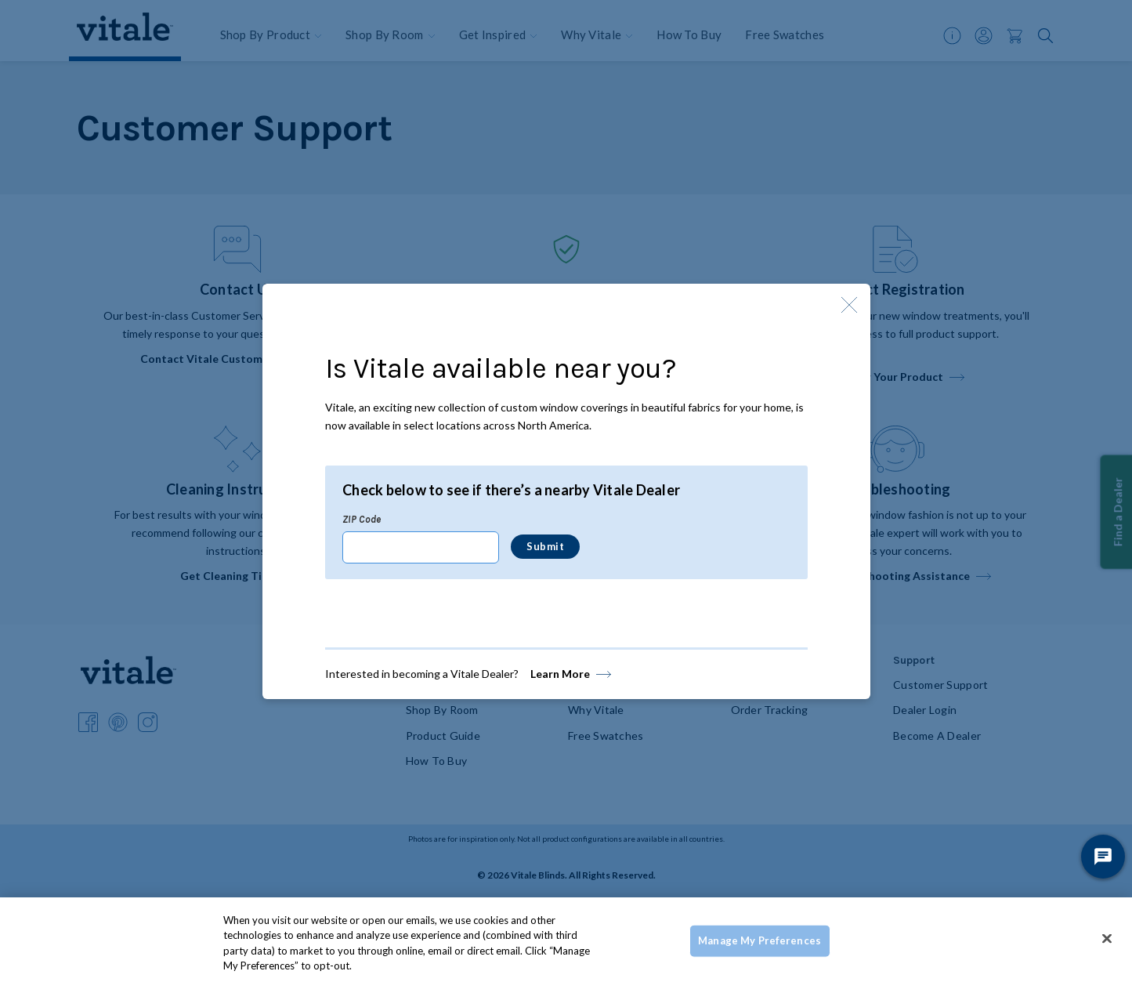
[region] (566, 939)
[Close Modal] (849, 305)
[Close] (1107, 938)
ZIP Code (361, 518)
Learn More (560, 673)
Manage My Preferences (759, 940)
